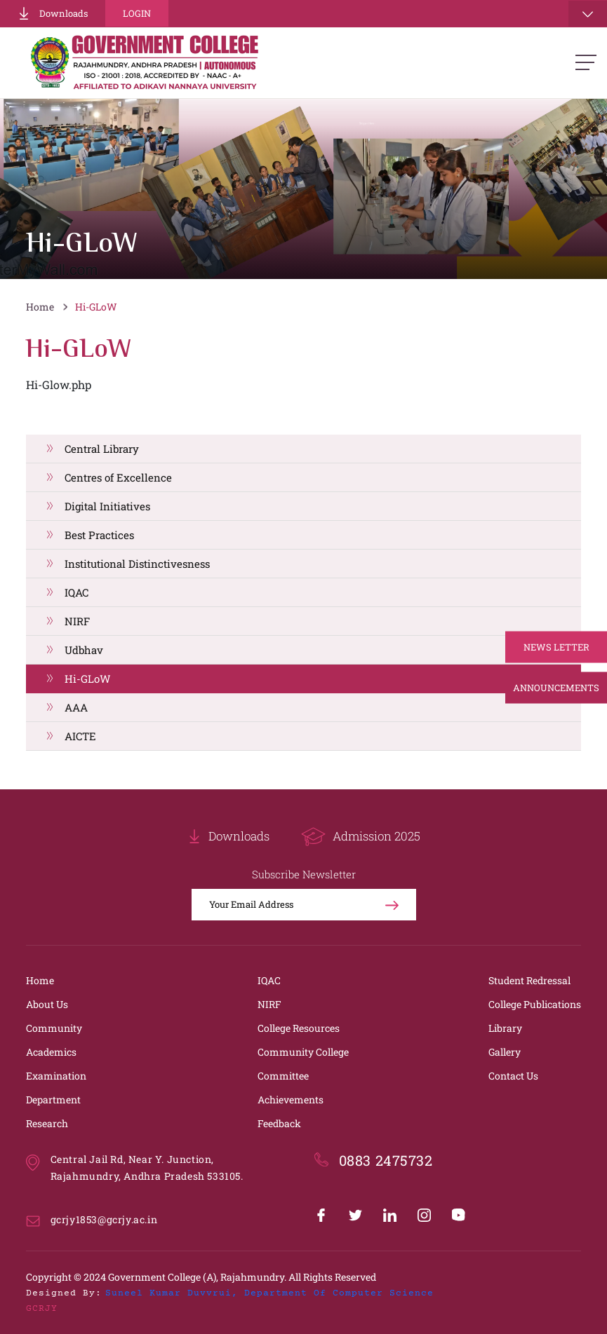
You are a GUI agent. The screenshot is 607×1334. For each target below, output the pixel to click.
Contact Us (513, 1075)
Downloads (53, 13)
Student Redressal (529, 980)
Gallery (504, 1052)
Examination (56, 1075)
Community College (303, 1052)
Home (40, 306)
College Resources (299, 1028)
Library (505, 1028)
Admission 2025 (360, 836)
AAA (76, 707)
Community (54, 1028)
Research (47, 1123)
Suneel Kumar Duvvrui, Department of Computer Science (269, 1293)
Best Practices (99, 535)
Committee (283, 1075)
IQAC (76, 592)
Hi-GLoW (96, 306)
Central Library (102, 449)
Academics (51, 1052)
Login (137, 13)
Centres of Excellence (118, 477)
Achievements (290, 1099)
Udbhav (84, 650)
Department (53, 1099)
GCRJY (42, 1309)
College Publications (534, 1004)
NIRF (77, 621)
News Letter (556, 647)
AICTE (80, 736)
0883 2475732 (386, 1160)
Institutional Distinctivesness (137, 564)
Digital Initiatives (107, 506)
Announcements (556, 687)
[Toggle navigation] (587, 14)
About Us (47, 1004)
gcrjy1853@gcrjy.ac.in (104, 1219)
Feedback (279, 1123)
